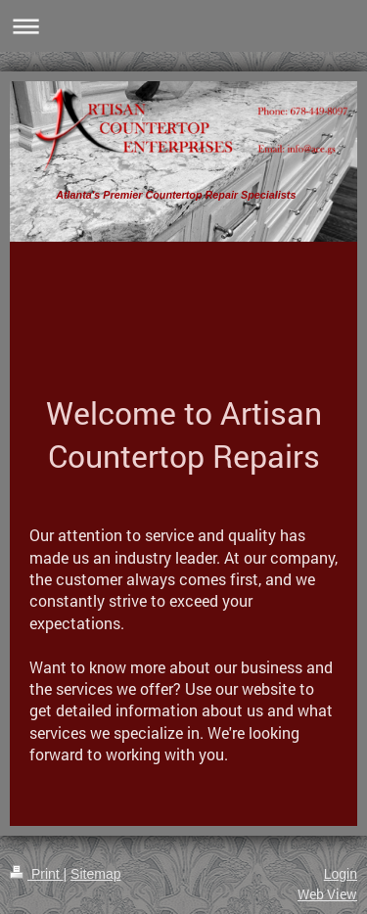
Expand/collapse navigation (183, 26)
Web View (327, 894)
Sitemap (95, 874)
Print (37, 874)
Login (340, 874)
